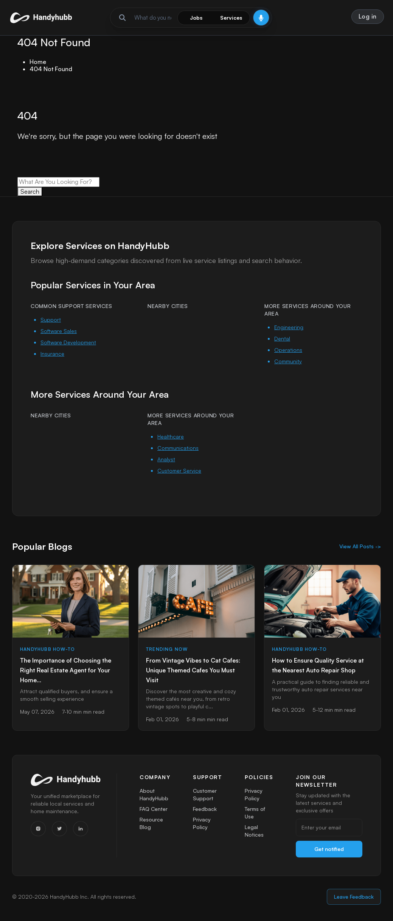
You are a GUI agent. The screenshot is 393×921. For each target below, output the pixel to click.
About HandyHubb (154, 795)
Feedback (205, 810)
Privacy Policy (201, 827)
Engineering (288, 327)
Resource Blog (151, 827)
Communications (178, 448)
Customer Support (205, 795)
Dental (282, 339)
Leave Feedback (354, 897)
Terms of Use (255, 814)
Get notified (329, 849)
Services (231, 17)
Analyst (166, 459)
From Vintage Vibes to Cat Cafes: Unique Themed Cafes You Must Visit (193, 670)
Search (29, 192)
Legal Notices (254, 834)
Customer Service (179, 471)
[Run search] (122, 18)
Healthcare (170, 437)
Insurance (52, 354)
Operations (288, 350)
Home (38, 62)
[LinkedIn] (80, 829)
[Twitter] (59, 829)
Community (288, 361)
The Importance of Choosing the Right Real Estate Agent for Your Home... (65, 670)
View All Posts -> (360, 546)
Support (50, 320)
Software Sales (58, 331)
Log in (367, 16)
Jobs (196, 17)
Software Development (68, 342)
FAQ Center (154, 810)
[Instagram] (38, 829)
